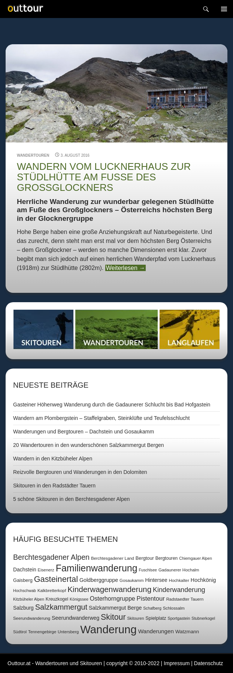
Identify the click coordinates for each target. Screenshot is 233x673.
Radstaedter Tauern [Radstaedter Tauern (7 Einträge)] (185, 599)
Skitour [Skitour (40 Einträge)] (113, 617)
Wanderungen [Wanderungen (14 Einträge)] (156, 631)
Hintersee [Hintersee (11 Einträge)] (156, 580)
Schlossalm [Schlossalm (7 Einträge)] (174, 608)
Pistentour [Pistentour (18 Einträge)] (151, 598)
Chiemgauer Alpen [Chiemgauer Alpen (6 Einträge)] (195, 558)
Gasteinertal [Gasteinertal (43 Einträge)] (56, 579)
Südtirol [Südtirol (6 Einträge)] (20, 632)
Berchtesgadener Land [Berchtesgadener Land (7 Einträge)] (112, 558)
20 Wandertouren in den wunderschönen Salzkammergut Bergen (88, 445)
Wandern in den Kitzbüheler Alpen (52, 459)
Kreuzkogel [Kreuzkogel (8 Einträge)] (57, 599)
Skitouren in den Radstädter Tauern (54, 486)
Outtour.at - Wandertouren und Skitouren (54, 663)
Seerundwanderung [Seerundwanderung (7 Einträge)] (31, 618)
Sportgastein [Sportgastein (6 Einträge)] (179, 618)
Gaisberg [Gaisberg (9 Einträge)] (23, 580)
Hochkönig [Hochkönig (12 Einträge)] (203, 580)
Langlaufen (190, 329)
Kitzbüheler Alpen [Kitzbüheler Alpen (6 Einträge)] (28, 599)
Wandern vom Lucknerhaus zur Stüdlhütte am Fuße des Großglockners (104, 177)
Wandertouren (33, 155)
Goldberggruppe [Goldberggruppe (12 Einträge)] (98, 580)
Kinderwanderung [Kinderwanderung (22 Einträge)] (179, 590)
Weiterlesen (125, 268)
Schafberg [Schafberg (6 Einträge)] (152, 608)
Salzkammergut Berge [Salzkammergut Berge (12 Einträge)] (115, 608)
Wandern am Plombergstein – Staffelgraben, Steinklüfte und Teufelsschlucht (101, 418)
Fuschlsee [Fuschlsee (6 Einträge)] (148, 570)
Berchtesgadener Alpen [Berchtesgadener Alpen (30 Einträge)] (51, 557)
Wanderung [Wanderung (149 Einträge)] (108, 629)
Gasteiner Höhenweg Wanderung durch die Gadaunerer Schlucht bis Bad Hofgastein (111, 405)
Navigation (224, 9)
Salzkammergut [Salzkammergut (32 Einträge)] (61, 607)
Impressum (177, 663)
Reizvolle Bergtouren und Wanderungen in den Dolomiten (80, 472)
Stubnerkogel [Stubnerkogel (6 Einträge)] (203, 618)
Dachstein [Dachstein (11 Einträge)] (24, 570)
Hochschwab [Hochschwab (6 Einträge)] (24, 590)
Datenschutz (208, 663)
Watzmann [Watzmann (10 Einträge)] (187, 631)
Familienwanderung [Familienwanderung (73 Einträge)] (96, 568)
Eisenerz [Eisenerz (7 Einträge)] (46, 570)
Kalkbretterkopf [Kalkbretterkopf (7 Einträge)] (51, 590)
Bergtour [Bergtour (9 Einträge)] (145, 558)
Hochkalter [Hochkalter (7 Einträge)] (179, 580)
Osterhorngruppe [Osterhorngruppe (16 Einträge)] (112, 598)
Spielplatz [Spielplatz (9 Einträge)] (155, 618)
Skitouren (43, 329)
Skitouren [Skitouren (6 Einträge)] (135, 618)
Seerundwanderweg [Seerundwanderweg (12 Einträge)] (75, 618)
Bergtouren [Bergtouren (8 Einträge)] (166, 558)
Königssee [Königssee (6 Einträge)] (79, 599)
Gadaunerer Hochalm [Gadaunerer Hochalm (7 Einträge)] (178, 570)
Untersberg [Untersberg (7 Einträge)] (68, 632)
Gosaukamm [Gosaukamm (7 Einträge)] (131, 580)
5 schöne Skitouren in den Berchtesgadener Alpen (71, 499)
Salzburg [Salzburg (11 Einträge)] (23, 608)
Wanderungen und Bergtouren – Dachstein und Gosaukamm (83, 432)
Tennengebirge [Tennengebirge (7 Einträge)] (42, 632)
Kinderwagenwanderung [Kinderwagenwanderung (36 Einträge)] (109, 589)
